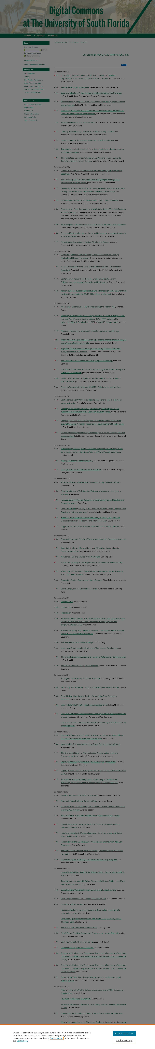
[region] (77, 1036)
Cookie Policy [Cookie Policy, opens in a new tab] (22, 1041)
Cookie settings (56, 1038)
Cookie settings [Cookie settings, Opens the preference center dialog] (124, 1040)
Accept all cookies (124, 1033)
